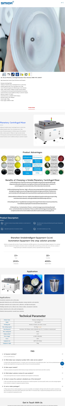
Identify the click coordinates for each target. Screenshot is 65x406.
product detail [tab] (31, 107)
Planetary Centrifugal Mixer (13, 122)
